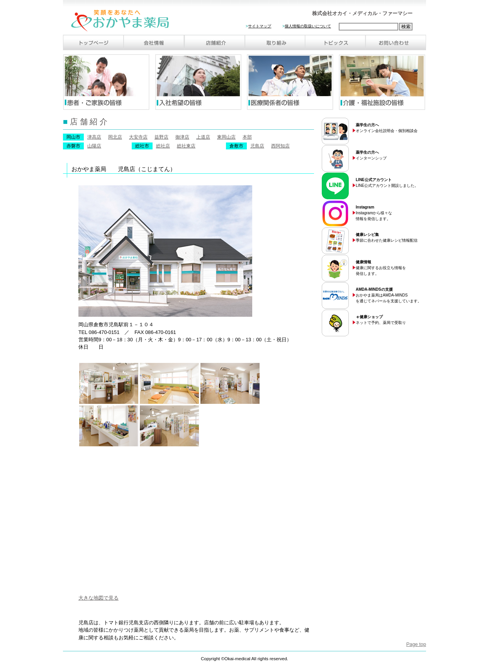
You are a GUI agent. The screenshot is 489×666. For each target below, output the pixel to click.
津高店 (94, 137)
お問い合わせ (395, 42)
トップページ (93, 42)
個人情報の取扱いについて (308, 26)
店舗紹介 (214, 42)
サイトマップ (259, 26)
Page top (416, 644)
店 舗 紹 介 (85, 121)
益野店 (161, 137)
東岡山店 (226, 137)
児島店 (257, 146)
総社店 (163, 146)
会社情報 (154, 42)
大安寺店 (138, 137)
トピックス (335, 42)
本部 (247, 137)
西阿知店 (280, 146)
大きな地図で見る (98, 598)
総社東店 (186, 146)
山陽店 (94, 146)
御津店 (182, 137)
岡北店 (115, 137)
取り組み (274, 42)
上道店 (203, 137)
